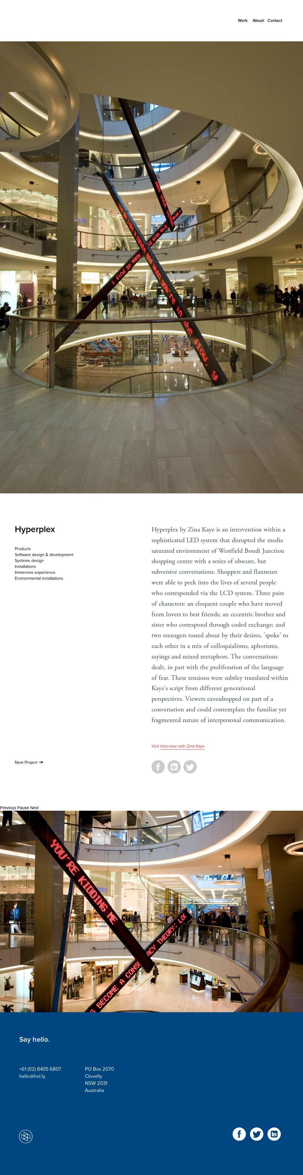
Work (242, 20)
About (258, 20)
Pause (23, 807)
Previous (8, 807)
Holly (45, 21)
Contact (274, 20)
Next (34, 807)
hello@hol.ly (32, 1076)
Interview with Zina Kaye (182, 746)
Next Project (26, 762)
